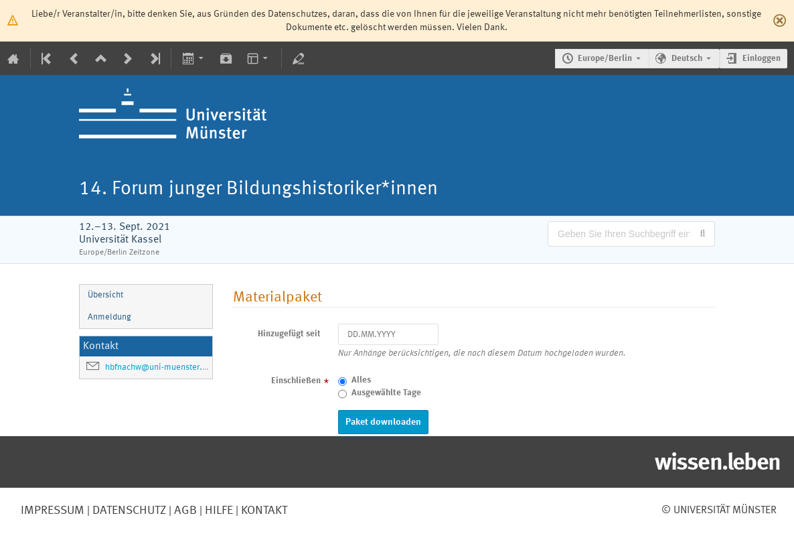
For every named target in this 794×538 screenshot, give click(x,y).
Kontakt (264, 511)
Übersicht (105, 295)
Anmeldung (109, 317)
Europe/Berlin (605, 58)
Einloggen (761, 58)
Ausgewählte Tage (386, 393)
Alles (361, 380)
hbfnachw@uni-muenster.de (158, 367)
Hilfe (217, 511)
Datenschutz (128, 511)
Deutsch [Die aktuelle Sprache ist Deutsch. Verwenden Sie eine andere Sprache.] (686, 58)
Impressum (52, 511)
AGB (184, 511)
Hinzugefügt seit (289, 334)
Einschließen (296, 381)
